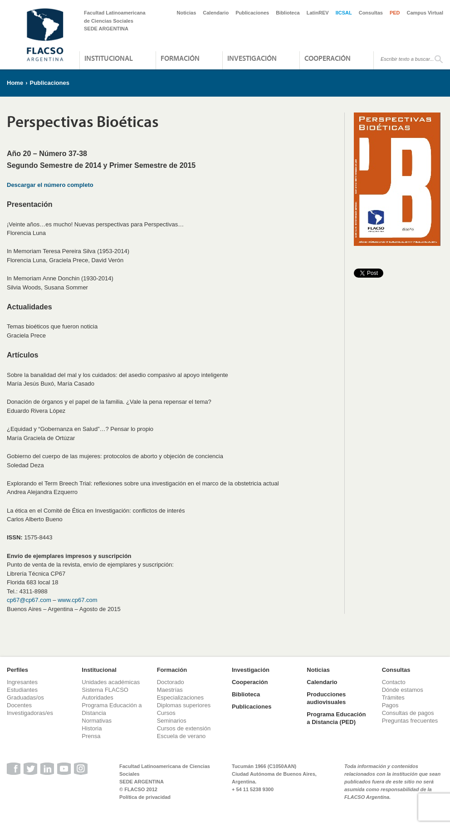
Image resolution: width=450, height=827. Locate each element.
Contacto (394, 682)
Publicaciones (252, 12)
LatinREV (318, 12)
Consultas (371, 12)
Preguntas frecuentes (410, 720)
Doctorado (170, 682)
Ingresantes (22, 682)
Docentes (19, 705)
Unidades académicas (111, 682)
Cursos (166, 713)
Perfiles (17, 669)
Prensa (91, 736)
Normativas (97, 720)
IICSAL (344, 12)
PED (395, 12)
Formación (180, 58)
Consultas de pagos (408, 713)
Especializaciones (180, 697)
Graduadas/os (25, 697)
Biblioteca (288, 12)
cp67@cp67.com (29, 600)
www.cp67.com (77, 600)
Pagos (390, 705)
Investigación (252, 58)
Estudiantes (22, 689)
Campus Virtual (425, 12)
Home (15, 82)
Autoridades (97, 697)
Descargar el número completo (50, 184)
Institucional (108, 58)
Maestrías (170, 689)
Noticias (186, 12)
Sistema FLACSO (105, 689)
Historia (92, 728)
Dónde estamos (402, 689)
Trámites (393, 697)
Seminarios (171, 720)
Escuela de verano (181, 736)
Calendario (216, 12)
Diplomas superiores (184, 705)
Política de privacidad (145, 797)
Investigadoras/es (30, 713)
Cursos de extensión (184, 728)
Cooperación (327, 58)
